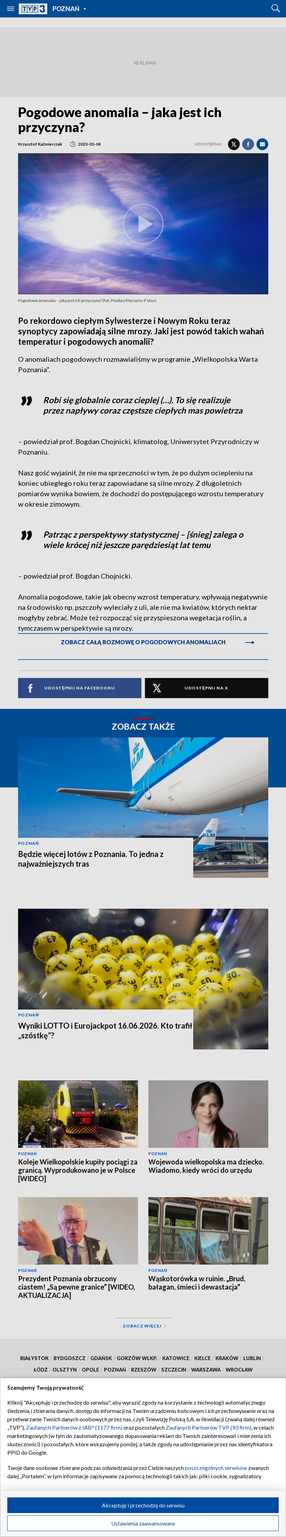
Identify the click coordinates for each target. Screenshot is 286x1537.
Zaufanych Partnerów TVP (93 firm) (208, 1427)
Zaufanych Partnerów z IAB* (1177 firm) (74, 1427)
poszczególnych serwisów (216, 1467)
